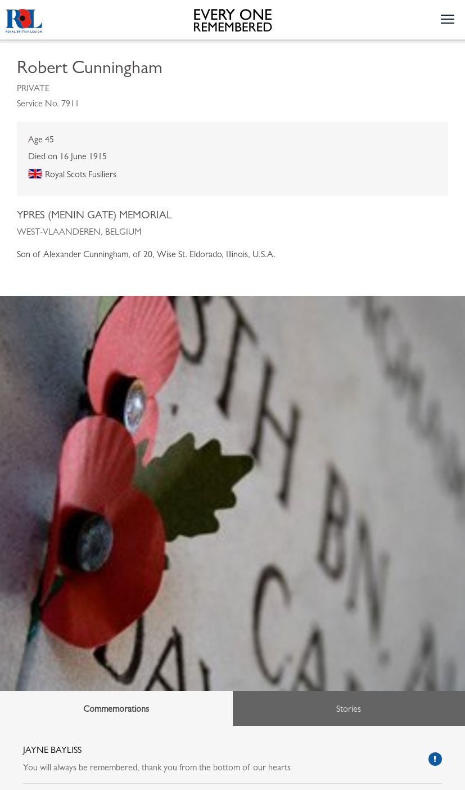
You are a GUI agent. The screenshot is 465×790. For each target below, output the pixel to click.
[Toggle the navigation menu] (447, 18)
